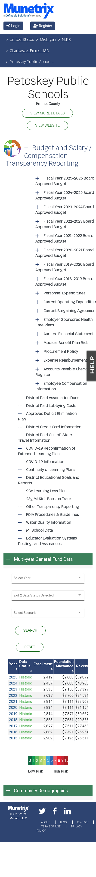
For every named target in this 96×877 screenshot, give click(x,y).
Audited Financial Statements (69, 333)
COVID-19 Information (45, 461)
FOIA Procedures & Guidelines (52, 514)
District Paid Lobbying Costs (51, 405)
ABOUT (45, 822)
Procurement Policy (60, 351)
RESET (29, 647)
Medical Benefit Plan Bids (65, 342)
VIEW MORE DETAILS (47, 113)
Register (42, 26)
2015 (13, 738)
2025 (13, 677)
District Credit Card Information (53, 427)
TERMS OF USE (51, 826)
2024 (13, 683)
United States (22, 39)
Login (13, 26)
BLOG (64, 822)
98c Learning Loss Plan (46, 491)
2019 (13, 714)
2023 (13, 689)
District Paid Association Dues (52, 397)
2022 (13, 695)
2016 (13, 732)
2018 (13, 720)
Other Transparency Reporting (52, 506)
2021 (13, 701)
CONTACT (83, 822)
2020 (13, 707)
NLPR (66, 39)
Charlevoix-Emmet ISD (29, 50)
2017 (13, 726)
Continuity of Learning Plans (50, 469)
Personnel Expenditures (64, 293)
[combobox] (48, 578)
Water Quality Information (48, 522)
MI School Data (39, 530)
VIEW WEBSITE (47, 125)
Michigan (48, 39)
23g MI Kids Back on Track (48, 498)
